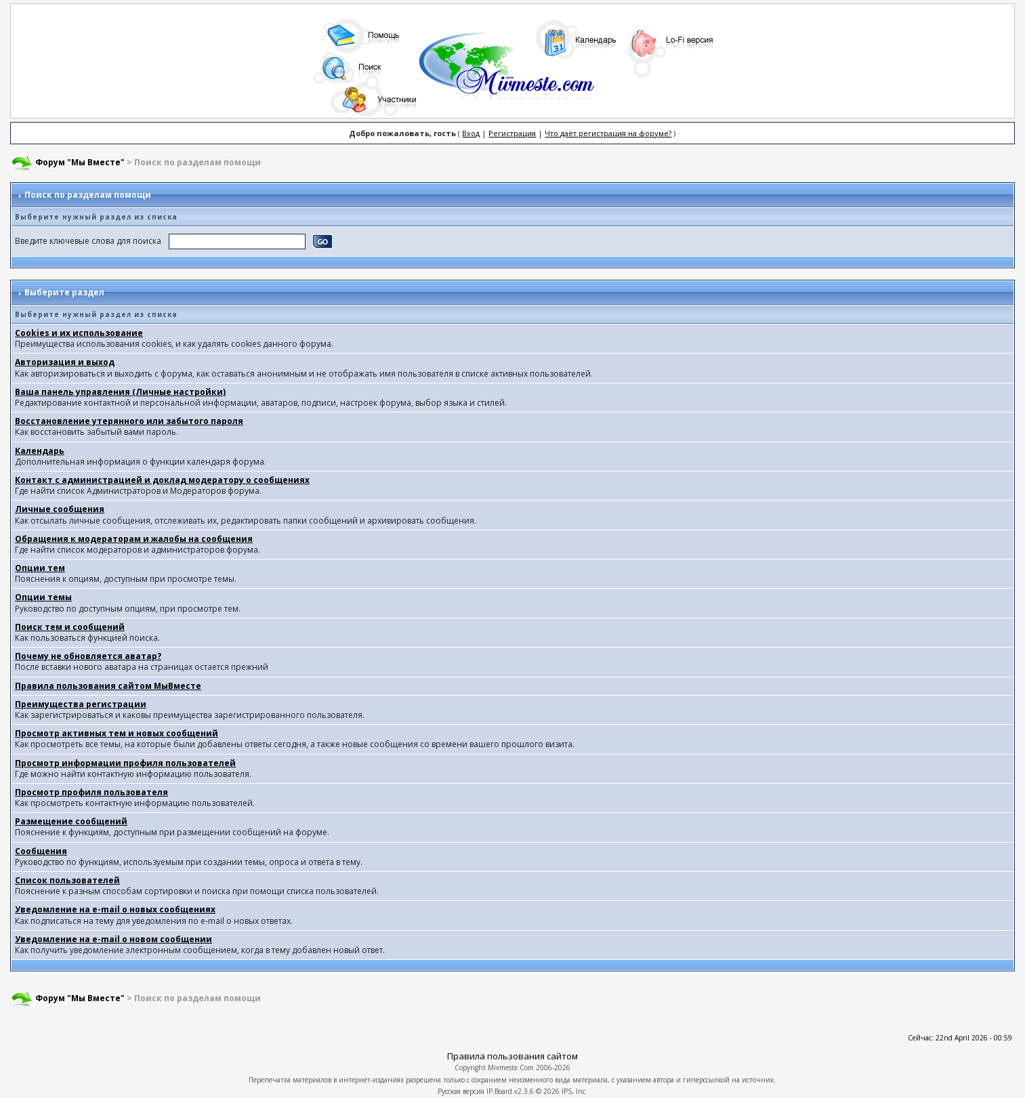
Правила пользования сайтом (512, 1056)
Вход (471, 133)
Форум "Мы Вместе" (80, 162)
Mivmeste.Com (511, 1067)
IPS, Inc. (574, 1091)
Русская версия (461, 1091)
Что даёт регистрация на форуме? (608, 133)
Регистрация (512, 133)
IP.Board (499, 1091)
